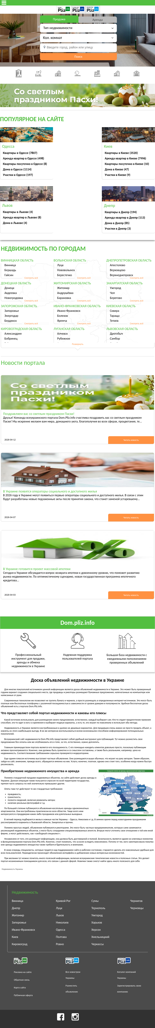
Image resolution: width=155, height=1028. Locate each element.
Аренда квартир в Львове (22, 217)
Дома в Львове (15, 223)
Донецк (9, 288)
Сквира (114, 311)
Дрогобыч (116, 333)
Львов (60, 915)
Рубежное (63, 338)
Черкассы (97, 944)
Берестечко (64, 275)
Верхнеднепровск (121, 275)
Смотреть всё (31, 277)
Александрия (13, 333)
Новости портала (23, 363)
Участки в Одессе (18, 175)
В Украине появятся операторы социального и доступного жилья (50, 491)
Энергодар (11, 316)
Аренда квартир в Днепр (125, 217)
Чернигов (136, 901)
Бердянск (10, 321)
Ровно (60, 944)
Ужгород (115, 288)
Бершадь (10, 270)
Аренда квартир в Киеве (125, 158)
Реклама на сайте (23, 972)
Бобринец (10, 338)
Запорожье (11, 311)
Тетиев (114, 321)
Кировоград (19, 944)
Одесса (60, 930)
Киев (15, 937)
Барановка (64, 298)
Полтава (61, 937)
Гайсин (8, 275)
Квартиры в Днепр (121, 212)
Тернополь (98, 908)
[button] (78, 37)
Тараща (114, 316)
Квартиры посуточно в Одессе (25, 164)
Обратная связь (22, 979)
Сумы (95, 901)
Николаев (62, 922)
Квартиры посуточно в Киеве (127, 164)
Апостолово (117, 265)
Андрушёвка (65, 293)
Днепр (16, 908)
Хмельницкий (100, 937)
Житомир (63, 288)
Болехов (62, 316)
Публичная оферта (23, 995)
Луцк (60, 265)
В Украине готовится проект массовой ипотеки (36, 569)
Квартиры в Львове (18, 212)
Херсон (96, 930)
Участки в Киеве (117, 175)
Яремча (62, 321)
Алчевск (62, 333)
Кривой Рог (63, 901)
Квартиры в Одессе (20, 153)
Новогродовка (13, 298)
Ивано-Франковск (68, 311)
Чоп (112, 293)
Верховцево (117, 270)
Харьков (96, 922)
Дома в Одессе (17, 169)
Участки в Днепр (118, 228)
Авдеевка (10, 293)
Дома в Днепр (117, 223)
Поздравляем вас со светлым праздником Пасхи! (38, 414)
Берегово (116, 298)
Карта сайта (20, 987)
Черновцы (137, 908)
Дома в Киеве (117, 169)
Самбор (115, 338)
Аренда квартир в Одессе (23, 158)
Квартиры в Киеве (121, 153)
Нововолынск (66, 270)
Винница (10, 265)
